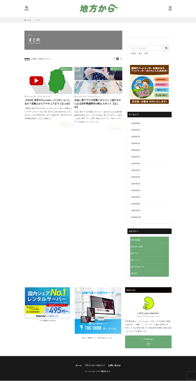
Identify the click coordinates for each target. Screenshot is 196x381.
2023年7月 (135, 130)
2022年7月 (135, 157)
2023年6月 (135, 137)
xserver (133, 53)
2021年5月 (135, 184)
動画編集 (137, 240)
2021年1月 (135, 211)
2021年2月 (135, 204)
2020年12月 (136, 217)
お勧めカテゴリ (44, 59)
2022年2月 (135, 170)
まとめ (37, 20)
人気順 (34, 59)
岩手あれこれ (67, 69)
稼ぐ (140, 53)
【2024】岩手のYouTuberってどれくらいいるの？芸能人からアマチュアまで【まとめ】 (47, 102)
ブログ (136, 253)
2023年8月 (135, 123)
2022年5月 (135, 164)
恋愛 (135, 274)
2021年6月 (135, 177)
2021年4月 (135, 191)
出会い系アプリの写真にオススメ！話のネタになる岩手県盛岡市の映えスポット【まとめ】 (97, 103)
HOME (29, 20)
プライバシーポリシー (95, 365)
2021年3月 (135, 197)
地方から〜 (106, 371)
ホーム (78, 365)
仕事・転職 (137, 247)
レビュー (137, 260)
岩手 (146, 53)
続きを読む (66, 125)
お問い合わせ (114, 365)
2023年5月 (135, 143)
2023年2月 (135, 150)
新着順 (27, 59)
